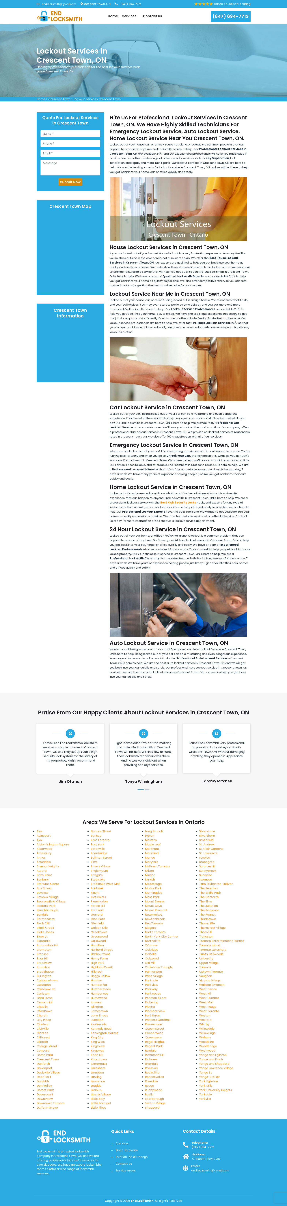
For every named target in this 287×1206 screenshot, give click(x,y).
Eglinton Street (101, 857)
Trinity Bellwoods (211, 954)
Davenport (44, 1068)
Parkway (151, 989)
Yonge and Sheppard (214, 1064)
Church (42, 1015)
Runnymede (153, 1090)
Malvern (151, 840)
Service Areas (125, 1170)
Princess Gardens (157, 1020)
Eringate (97, 875)
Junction (97, 1020)
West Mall (206, 1002)
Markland (152, 853)
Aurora (41, 871)
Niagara (150, 928)
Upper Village (209, 963)
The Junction (208, 906)
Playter (150, 1007)
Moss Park (152, 897)
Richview (151, 1059)
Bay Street (44, 888)
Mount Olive (153, 906)
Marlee (150, 857)
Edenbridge (99, 853)
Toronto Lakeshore (212, 950)
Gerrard (96, 914)
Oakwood (152, 958)
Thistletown (207, 919)
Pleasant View (155, 1011)
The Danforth (209, 897)
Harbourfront (100, 954)
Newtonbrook (155, 919)
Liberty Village (101, 1094)
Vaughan (205, 976)
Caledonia (44, 985)
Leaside (96, 1086)
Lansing (96, 1077)
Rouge (149, 1086)
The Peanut (207, 914)
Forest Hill (98, 906)
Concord (43, 1050)
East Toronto (100, 840)
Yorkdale (205, 1094)
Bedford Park (46, 906)
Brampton (44, 950)
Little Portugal (101, 1103)
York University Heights (215, 1090)
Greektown (99, 932)
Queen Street (154, 1029)
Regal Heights (155, 1042)
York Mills (205, 1086)
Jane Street (99, 1015)
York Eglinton (208, 1081)
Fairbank (97, 888)
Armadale (44, 862)
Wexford (205, 1020)
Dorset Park (45, 1090)
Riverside (151, 1068)
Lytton (149, 836)
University (206, 958)
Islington (97, 1007)
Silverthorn (207, 836)
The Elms (205, 901)
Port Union (152, 1015)
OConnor (151, 945)
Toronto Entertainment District (221, 941)
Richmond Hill (154, 1055)
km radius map (70, 252)
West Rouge (207, 1007)
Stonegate (206, 862)
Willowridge (207, 1033)
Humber (96, 980)
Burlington (44, 976)
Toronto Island (209, 945)
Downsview (45, 1099)
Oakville (150, 954)
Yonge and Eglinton (213, 1055)
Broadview (44, 963)
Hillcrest (96, 972)
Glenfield (97, 923)
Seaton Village (155, 1103)
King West (98, 1042)
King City (97, 1037)
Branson (43, 954)
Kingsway (97, 1050)
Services (130, 16)
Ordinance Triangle (159, 967)
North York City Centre (161, 936)
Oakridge (151, 950)
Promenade (153, 1024)
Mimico (150, 875)
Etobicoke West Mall (105, 884)
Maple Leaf (153, 844)
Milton (149, 871)
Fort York (97, 910)
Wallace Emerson (211, 985)
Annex (41, 857)
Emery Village (100, 866)
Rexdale (150, 1050)
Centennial (44, 1002)
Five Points (98, 897)
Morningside (153, 893)
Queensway (153, 1037)
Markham (152, 849)
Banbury (43, 879)
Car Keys (122, 1143)
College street (47, 1046)
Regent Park (154, 1046)
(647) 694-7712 (128, 4)
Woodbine (206, 1042)
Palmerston (153, 972)
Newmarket (153, 914)
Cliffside (42, 1042)
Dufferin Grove (47, 1107)
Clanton (42, 1033)
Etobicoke (98, 879)
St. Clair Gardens (211, 849)
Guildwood (98, 941)
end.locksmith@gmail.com (56, 4)
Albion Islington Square (53, 844)
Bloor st (42, 936)
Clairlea (42, 1024)
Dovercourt (45, 1094)
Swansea (205, 879)
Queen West (154, 1033)
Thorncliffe (207, 923)
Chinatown (44, 1011)
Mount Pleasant (156, 910)
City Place (44, 1020)
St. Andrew (207, 844)
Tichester (206, 936)
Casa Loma (45, 998)
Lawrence (98, 1081)
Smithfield (206, 840)
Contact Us (152, 16)
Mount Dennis (155, 901)
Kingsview (98, 1046)
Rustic (149, 1094)
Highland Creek (102, 967)
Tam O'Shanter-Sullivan (216, 884)
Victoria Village (210, 980)
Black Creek (45, 928)
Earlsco (96, 836)
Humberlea (99, 985)
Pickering (151, 1002)
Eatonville (98, 849)
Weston (204, 1015)
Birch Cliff (43, 923)
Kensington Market (104, 1033)
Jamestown (99, 1011)
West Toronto (209, 1011)
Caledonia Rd (46, 989)
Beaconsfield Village (51, 901)
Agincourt (44, 836)
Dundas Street (101, 831)
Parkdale (151, 980)
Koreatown (99, 1059)
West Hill (205, 993)
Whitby (204, 1024)
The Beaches (208, 888)
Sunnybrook (207, 871)
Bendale (42, 914)
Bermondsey (46, 919)
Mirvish (150, 879)
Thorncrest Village (212, 928)
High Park (97, 963)
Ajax (39, 831)
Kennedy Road (101, 1029)
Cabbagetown (47, 980)
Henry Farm (99, 958)
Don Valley (44, 1086)
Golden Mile (99, 928)
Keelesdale (99, 1024)
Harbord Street (102, 950)
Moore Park (153, 888)
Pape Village (154, 976)
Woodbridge (208, 1046)
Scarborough (154, 1099)
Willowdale (207, 1029)
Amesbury (44, 853)
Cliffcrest (43, 1037)
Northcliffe (152, 941)
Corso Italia (45, 1055)
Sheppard (152, 1107)
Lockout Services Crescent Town (97, 99)
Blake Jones (45, 932)
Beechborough (47, 910)
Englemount (99, 871)
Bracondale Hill (47, 945)
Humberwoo (100, 993)
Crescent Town (59, 99)
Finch (94, 893)
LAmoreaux (99, 1064)
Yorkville (205, 1099)
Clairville (43, 1029)
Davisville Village (48, 1072)
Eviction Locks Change (132, 1157)
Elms (94, 862)
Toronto (205, 967)
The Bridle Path (210, 893)
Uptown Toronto (211, 972)
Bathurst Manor (48, 884)
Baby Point (44, 875)
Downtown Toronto (51, 1103)
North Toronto (155, 932)
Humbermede (101, 989)
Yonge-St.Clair (209, 1077)
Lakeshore (98, 1068)
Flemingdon (99, 901)
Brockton (43, 967)
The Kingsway (209, 910)
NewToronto (154, 923)
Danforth (43, 1064)
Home (113, 16)
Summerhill (207, 866)
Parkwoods (153, 993)
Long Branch (154, 831)
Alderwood (44, 849)
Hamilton (97, 945)
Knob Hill (97, 1055)
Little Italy (98, 1099)
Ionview (96, 1002)
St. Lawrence (208, 853)
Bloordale (43, 941)
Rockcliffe (152, 1072)
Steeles (204, 857)
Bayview (42, 893)
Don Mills (43, 1081)
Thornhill (205, 932)
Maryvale (151, 862)
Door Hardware (127, 1150)
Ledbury (96, 1090)
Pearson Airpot (156, 998)
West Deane (208, 989)
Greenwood (99, 936)
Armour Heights (48, 866)
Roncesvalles (154, 1077)
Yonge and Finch (211, 1059)
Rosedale (151, 1081)
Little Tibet (98, 1107)
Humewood (99, 998)
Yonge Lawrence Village (216, 1068)
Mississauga (153, 884)
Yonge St (205, 1072)
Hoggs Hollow (100, 976)
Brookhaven (45, 972)
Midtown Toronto (157, 866)
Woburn (205, 1037)
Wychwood (207, 1050)
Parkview (151, 985)
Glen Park (98, 919)
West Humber (209, 998)
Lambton (97, 1072)
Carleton (43, 993)
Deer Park (44, 1077)
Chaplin (42, 1007)
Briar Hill (42, 958)
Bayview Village (48, 897)
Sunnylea (205, 875)
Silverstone (207, 831)
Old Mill (150, 963)
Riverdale (151, 1064)
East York (97, 844)
